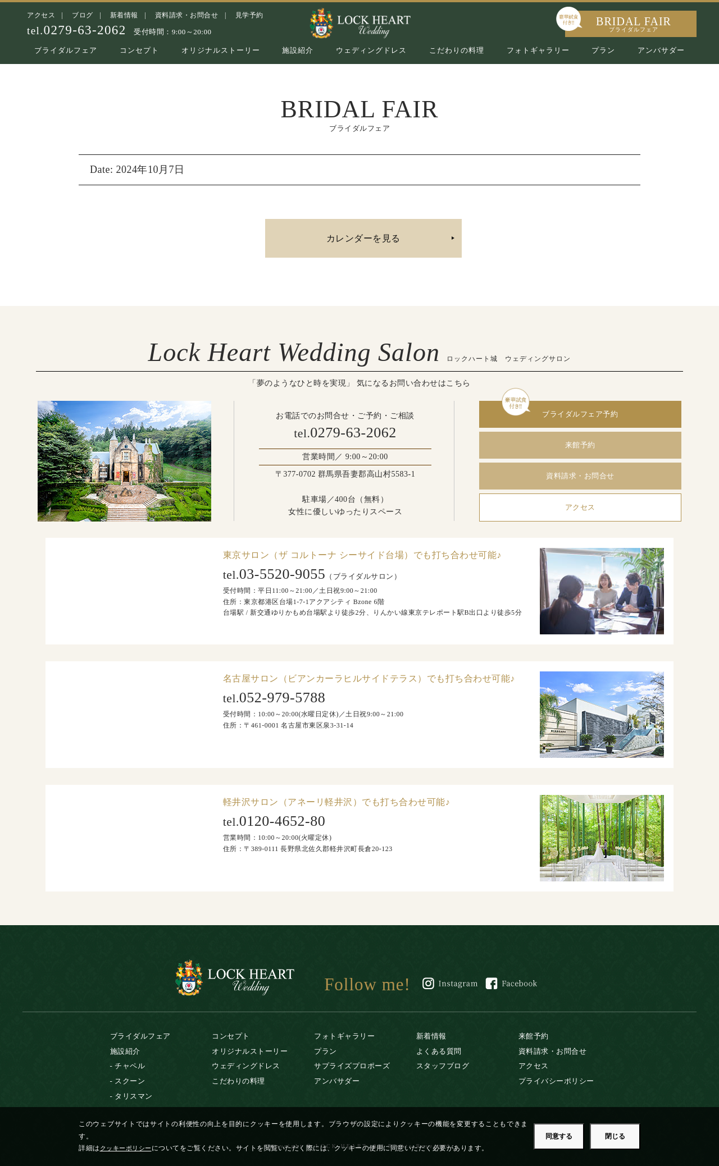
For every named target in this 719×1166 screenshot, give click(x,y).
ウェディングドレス (371, 50)
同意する (558, 1136)
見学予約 (249, 15)
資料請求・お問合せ (187, 15)
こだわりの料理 (456, 50)
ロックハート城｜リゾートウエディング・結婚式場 (359, 22)
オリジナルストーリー (220, 50)
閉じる (615, 1136)
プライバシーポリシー (556, 1081)
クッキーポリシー (128, 1148)
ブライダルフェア (65, 50)
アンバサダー (661, 50)
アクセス (41, 15)
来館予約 (580, 445)
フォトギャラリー (538, 50)
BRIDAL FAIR (634, 24)
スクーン (130, 1081)
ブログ (82, 15)
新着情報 (124, 15)
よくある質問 (439, 1051)
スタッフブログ (443, 1066)
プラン (603, 50)
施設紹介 (297, 50)
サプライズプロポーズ (352, 1066)
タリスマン (134, 1096)
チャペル (130, 1066)
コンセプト (139, 50)
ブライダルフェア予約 (580, 414)
